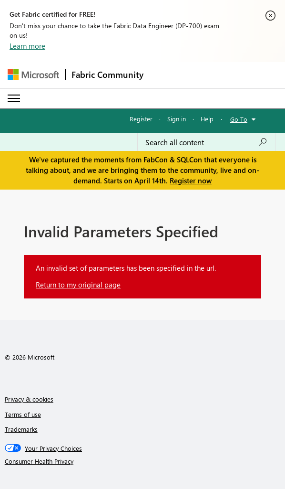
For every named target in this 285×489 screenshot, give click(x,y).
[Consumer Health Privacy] (143, 461)
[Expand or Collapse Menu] (14, 98)
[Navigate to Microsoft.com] (33, 74)
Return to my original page (78, 284)
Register (141, 119)
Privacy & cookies (29, 399)
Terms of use (23, 414)
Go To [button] (238, 119)
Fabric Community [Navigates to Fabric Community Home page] (107, 74)
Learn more (27, 46)
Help (207, 119)
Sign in (176, 119)
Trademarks (21, 429)
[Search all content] (206, 142)
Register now (191, 180)
